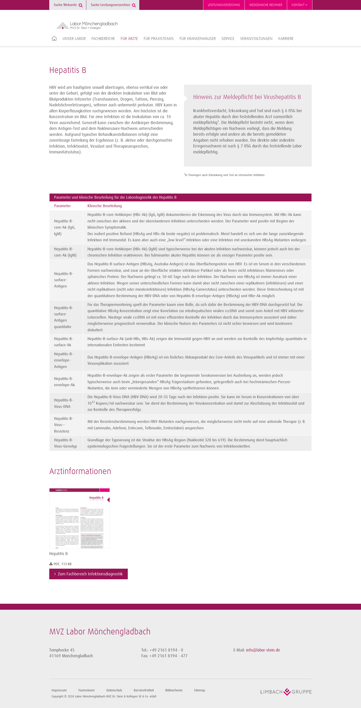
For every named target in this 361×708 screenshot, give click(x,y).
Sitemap (199, 690)
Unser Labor (74, 39)
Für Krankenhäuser (198, 39)
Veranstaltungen (256, 39)
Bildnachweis (174, 690)
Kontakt (300, 5)
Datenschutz (114, 690)
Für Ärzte (129, 39)
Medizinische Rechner (265, 5)
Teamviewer (86, 690)
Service (227, 39)
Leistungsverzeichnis (224, 5)
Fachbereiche (103, 39)
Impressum (59, 690)
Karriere (286, 39)
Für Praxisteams (159, 39)
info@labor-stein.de (263, 650)
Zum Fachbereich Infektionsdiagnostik (90, 574)
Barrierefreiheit (144, 690)
